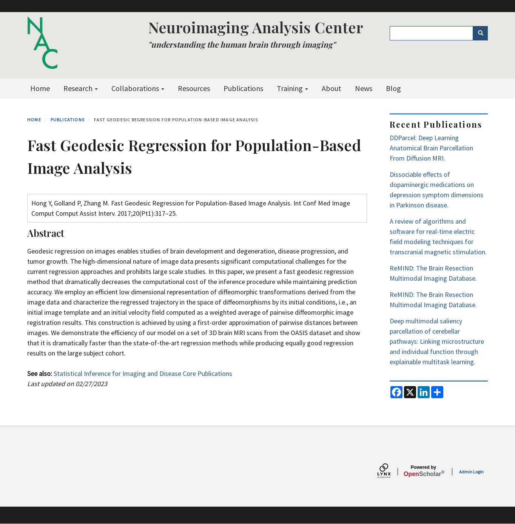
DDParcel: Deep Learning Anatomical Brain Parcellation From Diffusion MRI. (431, 147)
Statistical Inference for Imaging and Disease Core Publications (143, 373)
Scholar (423, 471)
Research (80, 88)
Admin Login (471, 472)
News (363, 88)
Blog (393, 88)
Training (292, 88)
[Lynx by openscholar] (390, 471)
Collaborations (137, 88)
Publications (243, 88)
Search (483, 33)
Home (40, 88)
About (331, 88)
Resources (194, 88)
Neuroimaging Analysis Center (255, 27)
